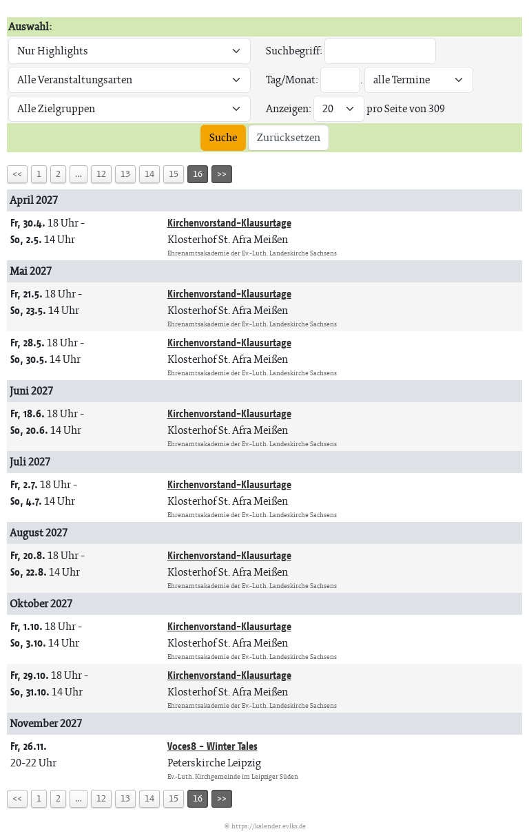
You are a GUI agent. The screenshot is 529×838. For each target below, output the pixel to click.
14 (149, 173)
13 (125, 173)
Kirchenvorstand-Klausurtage (229, 223)
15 (173, 173)
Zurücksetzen (288, 137)
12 (101, 173)
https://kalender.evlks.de (268, 826)
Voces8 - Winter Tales (212, 746)
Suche (223, 137)
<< (17, 173)
